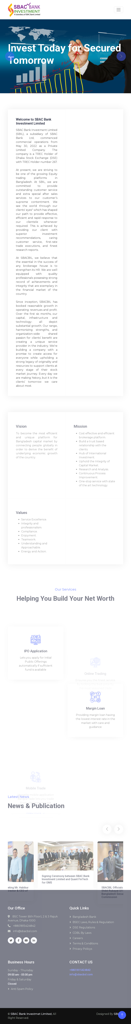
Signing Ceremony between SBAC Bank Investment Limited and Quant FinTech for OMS (65, 916)
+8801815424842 (80, 970)
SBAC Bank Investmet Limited (31, 1014)
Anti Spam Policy (22, 989)
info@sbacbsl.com (81, 974)
